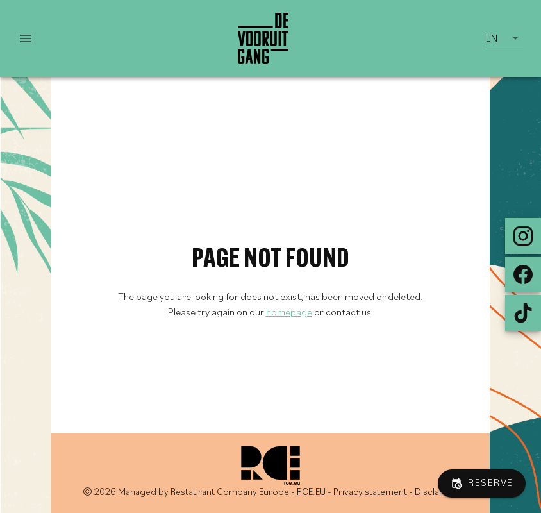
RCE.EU (311, 493)
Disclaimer (436, 493)
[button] (504, 38)
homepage (289, 313)
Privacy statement (370, 493)
